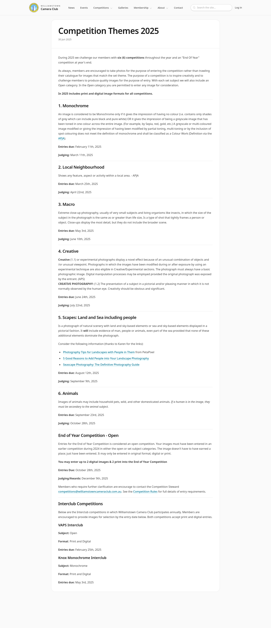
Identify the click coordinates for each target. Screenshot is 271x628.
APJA (61, 138)
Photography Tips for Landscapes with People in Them (99, 352)
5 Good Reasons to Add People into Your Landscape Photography (106, 358)
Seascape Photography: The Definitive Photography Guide (101, 364)
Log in (238, 7)
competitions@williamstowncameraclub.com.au (89, 491)
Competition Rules (145, 491)
